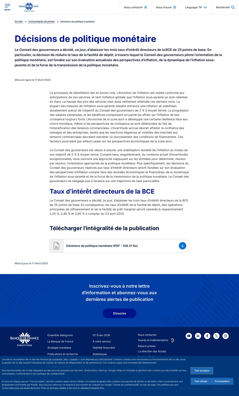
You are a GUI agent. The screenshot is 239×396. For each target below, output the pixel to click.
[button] (119, 246)
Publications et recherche (62, 354)
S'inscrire (119, 313)
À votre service (102, 341)
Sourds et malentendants (153, 340)
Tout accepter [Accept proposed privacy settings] (201, 370)
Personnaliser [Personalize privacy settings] (222, 381)
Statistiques (100, 354)
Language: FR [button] (196, 7)
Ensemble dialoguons (60, 335)
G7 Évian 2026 (101, 335)
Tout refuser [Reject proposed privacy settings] (201, 381)
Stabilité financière (104, 347)
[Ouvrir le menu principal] (7, 7)
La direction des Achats (152, 351)
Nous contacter (147, 334)
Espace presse (147, 346)
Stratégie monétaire (59, 347)
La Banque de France (60, 341)
